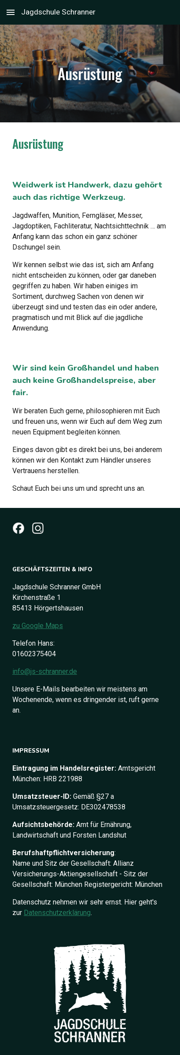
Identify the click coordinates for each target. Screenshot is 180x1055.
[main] (90, 73)
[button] (10, 12)
